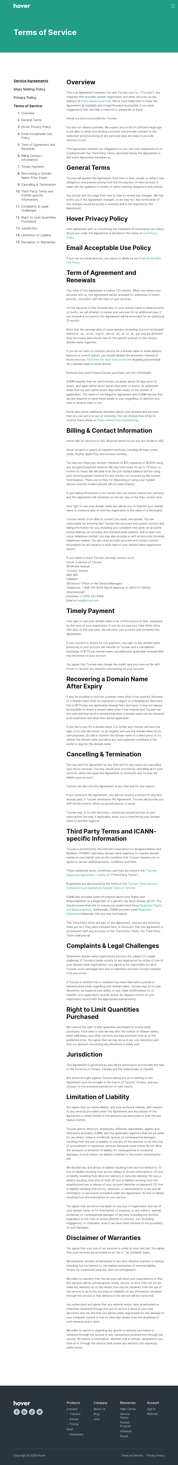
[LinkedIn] (24, 1412)
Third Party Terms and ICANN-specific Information (37, 195)
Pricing (74, 1424)
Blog (96, 1414)
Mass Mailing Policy (29, 89)
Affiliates (126, 1431)
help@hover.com (88, 600)
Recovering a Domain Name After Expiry (36, 175)
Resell (124, 1436)
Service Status (125, 1415)
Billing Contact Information (31, 158)
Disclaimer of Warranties (38, 242)
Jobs (97, 1419)
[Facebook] (17, 1412)
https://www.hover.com (96, 101)
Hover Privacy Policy (36, 127)
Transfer (75, 1414)
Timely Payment (32, 166)
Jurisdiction (29, 228)
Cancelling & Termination (38, 184)
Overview (27, 113)
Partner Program (125, 1424)
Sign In (151, 1409)
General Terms (31, 120)
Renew (74, 1419)
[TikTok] (32, 1412)
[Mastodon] (40, 1412)
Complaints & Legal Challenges (34, 208)
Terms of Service (132, 1455)
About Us (99, 1409)
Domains (72, 1409)
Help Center (128, 1409)
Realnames (76, 1434)
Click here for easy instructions (107, 359)
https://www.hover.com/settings (118, 420)
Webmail (152, 1414)
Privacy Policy (25, 98)
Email (70, 1429)
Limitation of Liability (36, 235)
